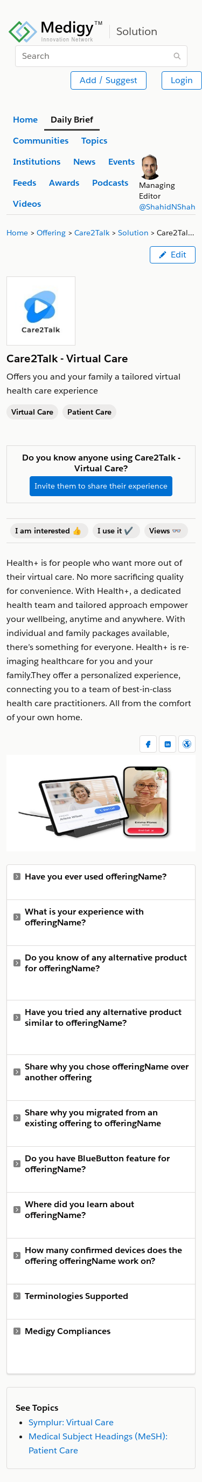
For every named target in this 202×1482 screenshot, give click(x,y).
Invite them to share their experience (101, 486)
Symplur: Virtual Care (71, 1422)
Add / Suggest (108, 80)
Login (182, 80)
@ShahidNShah (167, 207)
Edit (172, 254)
